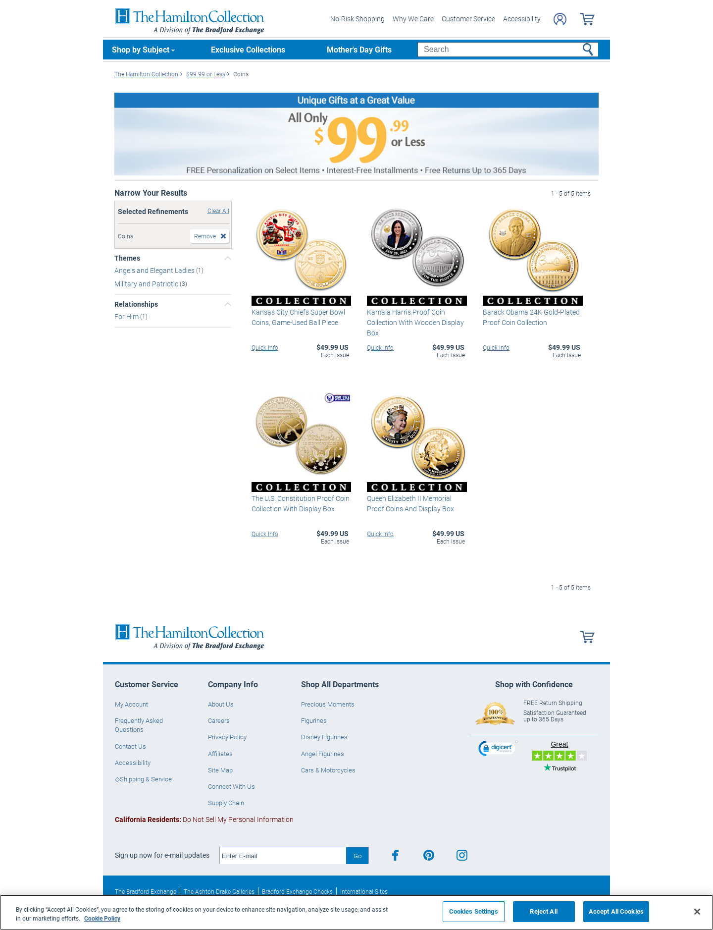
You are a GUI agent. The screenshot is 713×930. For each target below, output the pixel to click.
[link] (498, 750)
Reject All (543, 911)
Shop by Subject (140, 49)
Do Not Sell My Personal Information (204, 819)
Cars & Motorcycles (328, 770)
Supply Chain (226, 802)
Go (357, 855)
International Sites (364, 891)
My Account (131, 704)
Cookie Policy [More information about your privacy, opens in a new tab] (102, 918)
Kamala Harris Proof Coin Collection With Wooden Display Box (415, 322)
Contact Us (130, 746)
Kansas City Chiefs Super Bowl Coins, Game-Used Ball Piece (298, 317)
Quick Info (265, 347)
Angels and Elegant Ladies (155, 270)
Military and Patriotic (147, 283)
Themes (127, 258)
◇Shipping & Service (143, 778)
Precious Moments (328, 704)
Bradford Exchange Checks (297, 891)
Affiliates (220, 753)
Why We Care (413, 18)
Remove (205, 236)
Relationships (136, 304)
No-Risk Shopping (357, 18)
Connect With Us (231, 786)
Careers (219, 720)
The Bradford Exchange (145, 891)
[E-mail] (283, 855)
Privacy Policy (227, 736)
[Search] (507, 49)
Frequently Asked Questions (139, 725)
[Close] (697, 912)
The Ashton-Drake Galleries (219, 891)
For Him (127, 316)
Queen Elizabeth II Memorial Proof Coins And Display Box (410, 503)
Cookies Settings (473, 911)
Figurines (314, 720)
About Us (221, 704)
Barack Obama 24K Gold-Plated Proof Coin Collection (531, 317)
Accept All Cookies (616, 911)
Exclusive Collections (248, 49)
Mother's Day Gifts (359, 49)
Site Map (220, 770)
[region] (356, 912)
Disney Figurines (324, 736)
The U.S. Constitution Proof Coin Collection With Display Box (301, 503)
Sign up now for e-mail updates (162, 855)
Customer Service (468, 18)
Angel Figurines (322, 753)
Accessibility (522, 18)
